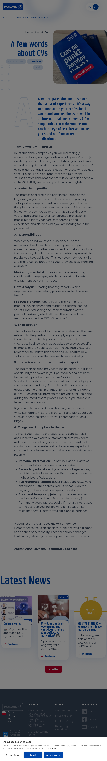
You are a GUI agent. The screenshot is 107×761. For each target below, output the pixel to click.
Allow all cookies (53, 755)
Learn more (51, 748)
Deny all (33, 755)
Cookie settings (12, 755)
